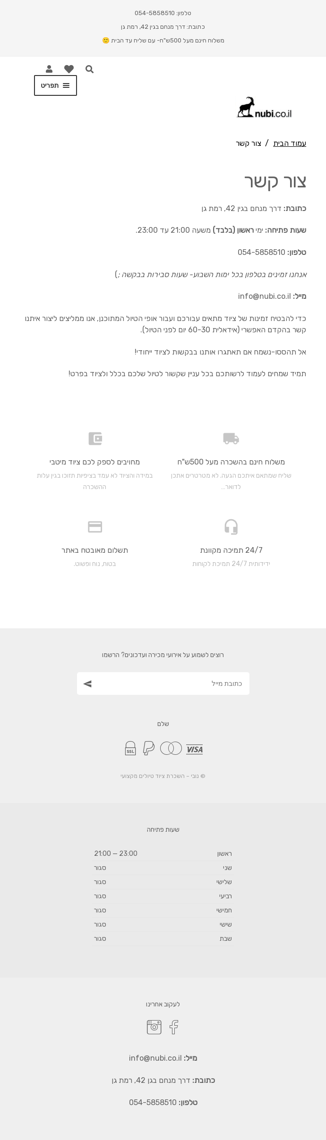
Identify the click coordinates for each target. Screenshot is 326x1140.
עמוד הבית (289, 143)
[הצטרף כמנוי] (86, 683)
